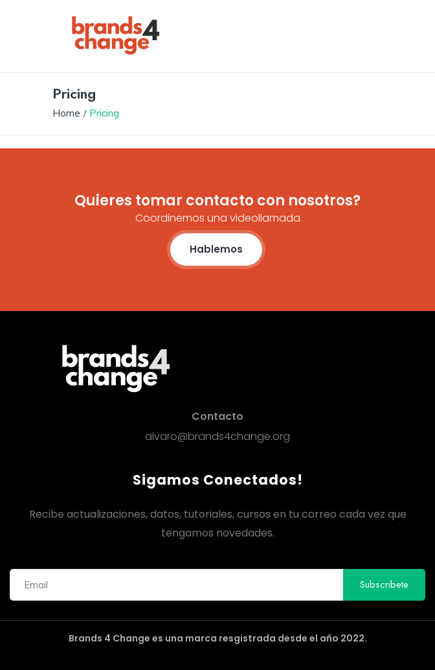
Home (66, 113)
